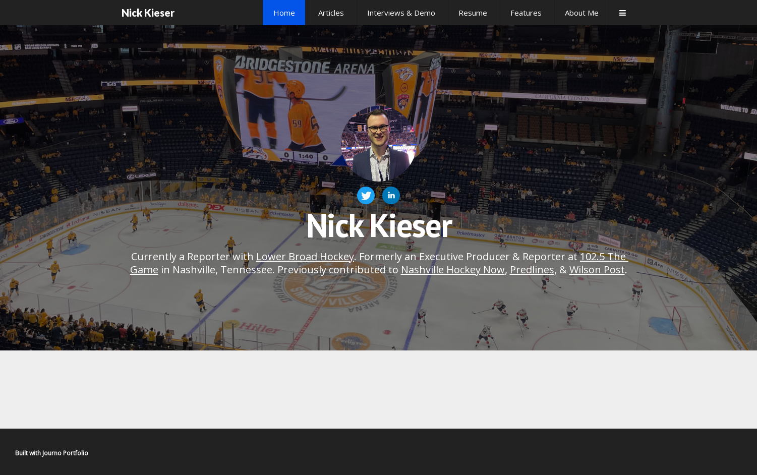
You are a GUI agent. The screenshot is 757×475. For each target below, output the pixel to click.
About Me (582, 13)
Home (284, 13)
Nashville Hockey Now (453, 269)
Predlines (532, 269)
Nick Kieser (148, 13)
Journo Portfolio (65, 453)
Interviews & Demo (401, 13)
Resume (472, 13)
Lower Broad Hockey (305, 256)
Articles (331, 13)
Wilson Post (597, 269)
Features (526, 13)
